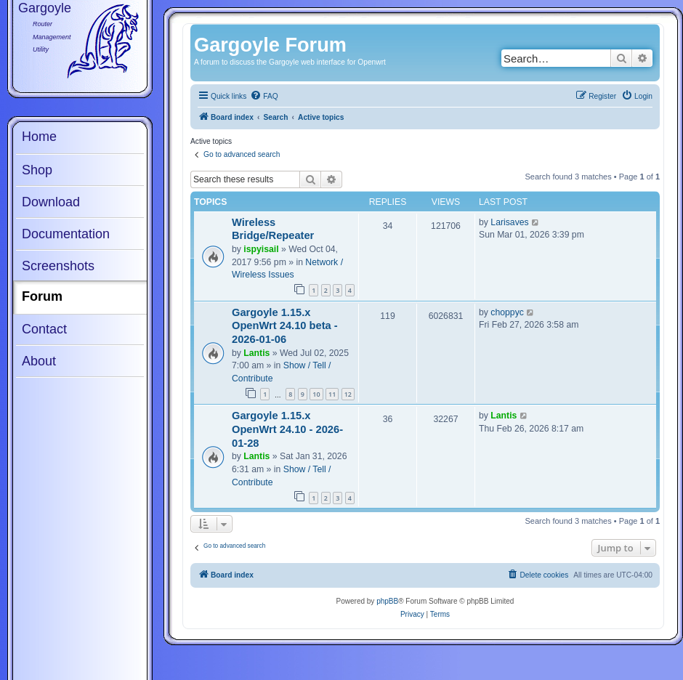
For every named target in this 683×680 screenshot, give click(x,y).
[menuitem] (264, 97)
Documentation (66, 234)
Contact (44, 329)
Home (39, 136)
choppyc (507, 312)
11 (332, 394)
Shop (37, 170)
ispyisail (260, 249)
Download (51, 202)
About (39, 361)
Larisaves (509, 222)
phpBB (387, 601)
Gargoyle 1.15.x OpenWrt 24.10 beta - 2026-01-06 (285, 326)
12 (348, 394)
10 (316, 394)
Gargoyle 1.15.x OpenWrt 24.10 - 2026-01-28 (287, 429)
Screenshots (58, 266)
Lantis (256, 353)
